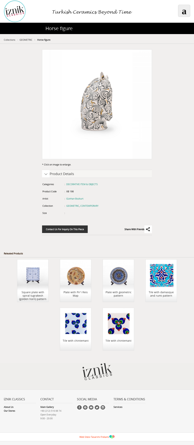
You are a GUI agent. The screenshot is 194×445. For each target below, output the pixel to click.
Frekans (105, 436)
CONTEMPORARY (89, 205)
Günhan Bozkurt (74, 198)
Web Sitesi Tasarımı (89, 436)
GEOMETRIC (26, 39)
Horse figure (43, 39)
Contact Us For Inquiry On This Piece (65, 229)
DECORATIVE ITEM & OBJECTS (82, 184)
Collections (9, 39)
